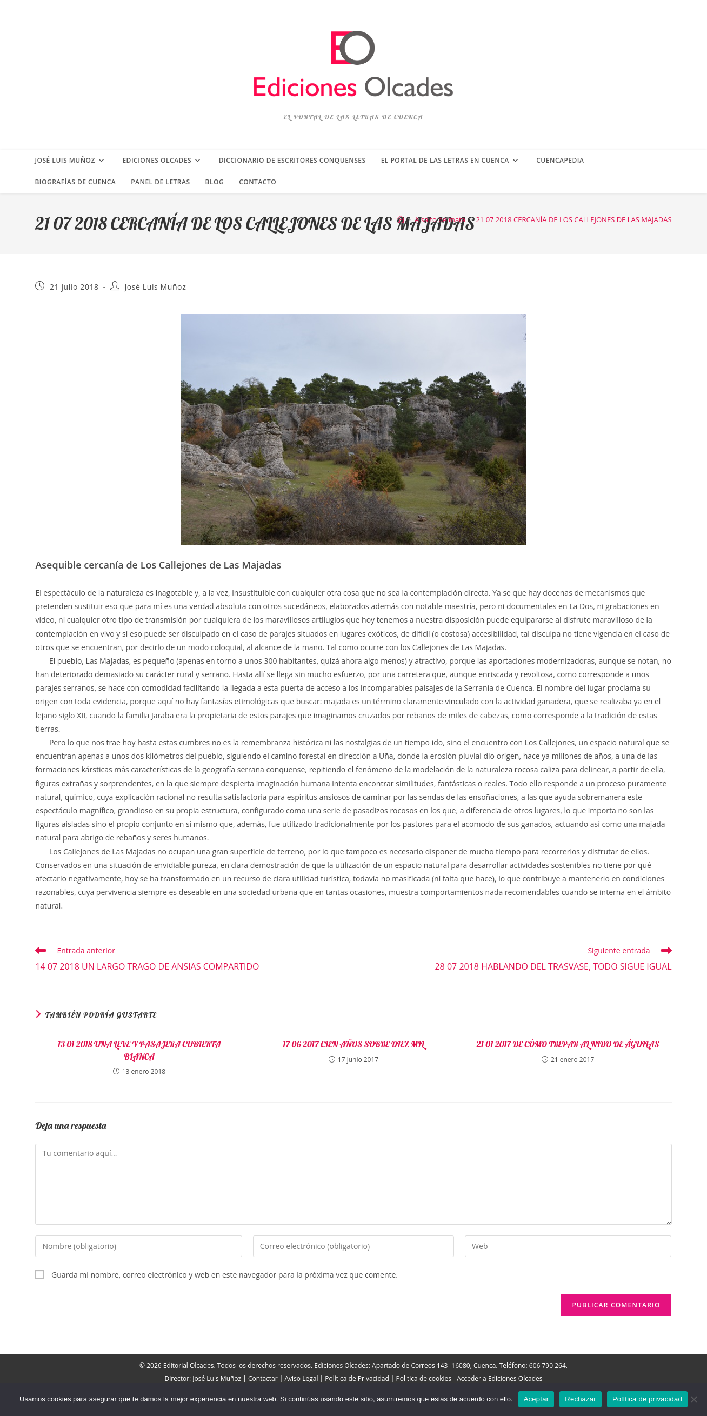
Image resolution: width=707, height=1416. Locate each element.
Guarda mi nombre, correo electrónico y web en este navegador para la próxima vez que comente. (224, 1275)
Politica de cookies (424, 1378)
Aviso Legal (301, 1378)
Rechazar (580, 1399)
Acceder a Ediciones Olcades (499, 1378)
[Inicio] (400, 219)
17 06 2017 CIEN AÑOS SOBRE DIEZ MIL (353, 1044)
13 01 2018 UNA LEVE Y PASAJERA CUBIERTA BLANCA (139, 1050)
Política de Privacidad (357, 1378)
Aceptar (536, 1399)
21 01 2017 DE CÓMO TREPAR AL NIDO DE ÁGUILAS (568, 1044)
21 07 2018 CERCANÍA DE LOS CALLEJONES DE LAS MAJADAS (573, 219)
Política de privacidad (647, 1399)
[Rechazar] (693, 1399)
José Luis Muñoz (155, 287)
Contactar (263, 1378)
